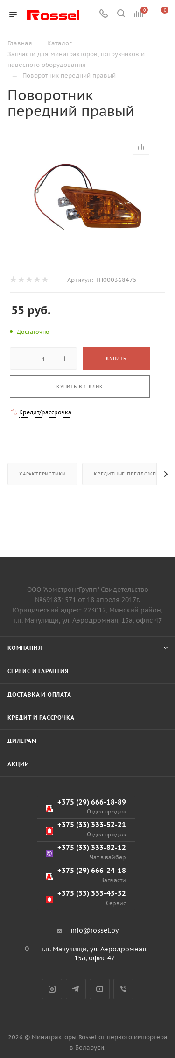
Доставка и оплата (39, 694)
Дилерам (22, 740)
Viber (123, 989)
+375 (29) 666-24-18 (86, 875)
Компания (24, 647)
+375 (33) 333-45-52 (86, 898)
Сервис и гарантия (38, 671)
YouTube (100, 989)
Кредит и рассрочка (40, 717)
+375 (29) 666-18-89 (86, 807)
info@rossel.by (94, 930)
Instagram (52, 989)
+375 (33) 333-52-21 (86, 829)
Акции (18, 764)
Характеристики (42, 474)
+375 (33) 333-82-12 (86, 852)
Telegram (76, 989)
